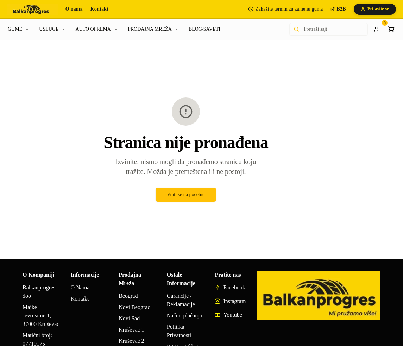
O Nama (80, 287)
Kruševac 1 (131, 330)
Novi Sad (129, 318)
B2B (338, 9)
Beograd (128, 296)
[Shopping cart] (391, 29)
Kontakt (99, 9)
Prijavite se (375, 8)
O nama (74, 9)
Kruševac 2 (131, 341)
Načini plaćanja (184, 316)
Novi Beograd (134, 307)
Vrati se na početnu (186, 194)
